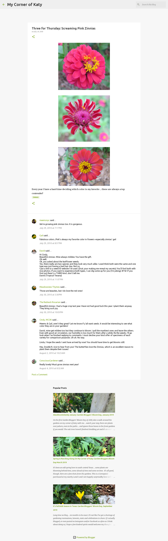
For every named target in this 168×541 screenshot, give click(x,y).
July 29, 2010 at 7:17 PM (51, 228)
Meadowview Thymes (50, 287)
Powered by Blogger (84, 537)
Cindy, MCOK (46, 320)
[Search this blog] (152, 4)
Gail (41, 235)
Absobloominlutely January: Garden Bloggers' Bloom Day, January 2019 (83, 415)
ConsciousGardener (49, 360)
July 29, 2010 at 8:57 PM (51, 243)
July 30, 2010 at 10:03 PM (51, 312)
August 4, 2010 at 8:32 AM (52, 368)
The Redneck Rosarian (50, 302)
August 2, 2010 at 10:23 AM (52, 353)
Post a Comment (39, 374)
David (42, 251)
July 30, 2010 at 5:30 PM (51, 295)
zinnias (36, 197)
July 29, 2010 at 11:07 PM (51, 279)
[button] (33, 37)
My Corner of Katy (24, 4)
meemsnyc (44, 220)
